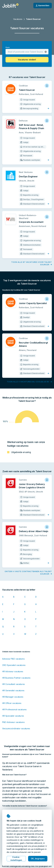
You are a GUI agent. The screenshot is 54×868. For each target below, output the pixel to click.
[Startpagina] (10, 5)
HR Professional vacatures (14, 709)
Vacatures (17, 19)
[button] (46, 52)
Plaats (8, 47)
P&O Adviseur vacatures (13, 722)
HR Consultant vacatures (13, 684)
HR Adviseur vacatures (12, 671)
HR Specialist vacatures (13, 716)
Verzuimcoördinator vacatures (16, 728)
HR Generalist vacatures (13, 690)
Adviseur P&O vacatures (13, 659)
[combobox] (27, 51)
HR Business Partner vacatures (16, 678)
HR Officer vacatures (11, 703)
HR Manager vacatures (12, 697)
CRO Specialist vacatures (13, 665)
